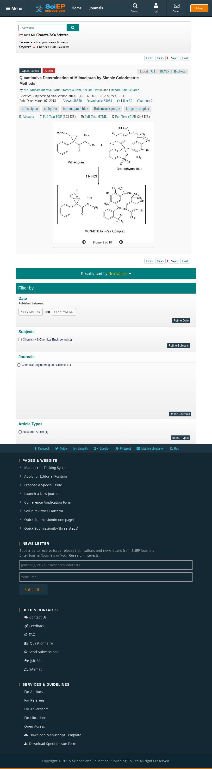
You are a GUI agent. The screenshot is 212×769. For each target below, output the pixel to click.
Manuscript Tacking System (46, 467)
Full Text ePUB (125, 116)
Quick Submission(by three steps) (51, 528)
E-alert (177, 8)
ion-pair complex (137, 109)
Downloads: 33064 (99, 101)
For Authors (33, 691)
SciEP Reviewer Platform (43, 511)
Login (155, 8)
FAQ (29, 634)
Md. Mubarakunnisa (37, 90)
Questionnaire (38, 643)
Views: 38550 (72, 101)
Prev (160, 58)
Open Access (34, 726)
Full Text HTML (96, 116)
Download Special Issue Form (50, 743)
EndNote (179, 71)
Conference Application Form (47, 502)
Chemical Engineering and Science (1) (46, 365)
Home (76, 8)
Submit (199, 8)
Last (185, 58)
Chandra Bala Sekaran (124, 90)
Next (174, 58)
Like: (124, 101)
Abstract (28, 116)
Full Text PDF (52, 116)
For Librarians (35, 717)
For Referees (34, 700)
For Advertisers (36, 709)
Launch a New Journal (42, 493)
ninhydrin (50, 109)
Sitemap (33, 669)
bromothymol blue (75, 109)
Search (135, 8)
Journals (96, 8)
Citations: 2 (145, 101)
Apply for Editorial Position (45, 476)
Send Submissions (41, 652)
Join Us (32, 660)
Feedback (34, 626)
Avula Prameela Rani (66, 90)
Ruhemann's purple (107, 109)
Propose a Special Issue (43, 485)
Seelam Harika (93, 90)
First (149, 58)
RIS (153, 71)
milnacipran (30, 109)
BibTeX (164, 71)
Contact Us (35, 617)
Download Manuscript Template (52, 735)
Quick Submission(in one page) (49, 519)
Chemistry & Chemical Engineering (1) (47, 339)
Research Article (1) (35, 432)
